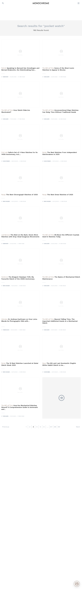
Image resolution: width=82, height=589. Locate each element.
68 (55, 427)
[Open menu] (79, 3)
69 (59, 427)
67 (51, 427)
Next (78, 427)
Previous (5, 427)
